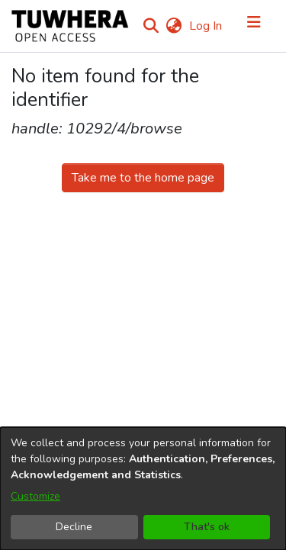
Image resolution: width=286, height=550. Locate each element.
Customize (35, 496)
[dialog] (143, 488)
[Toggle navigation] (254, 25)
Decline (74, 526)
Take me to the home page (143, 177)
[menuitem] (173, 26)
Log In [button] (206, 26)
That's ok (207, 526)
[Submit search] (150, 26)
